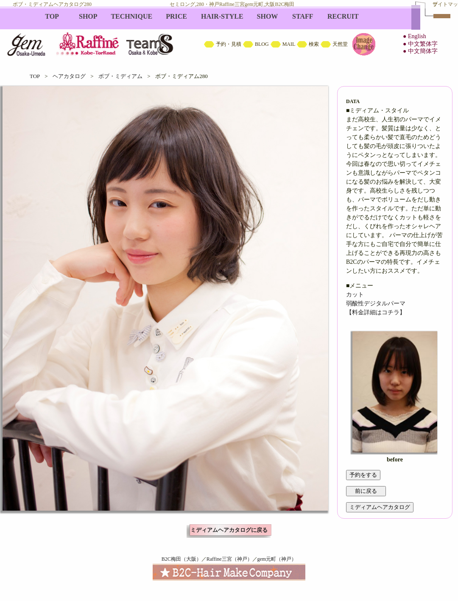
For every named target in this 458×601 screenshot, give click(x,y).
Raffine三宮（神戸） (229, 559)
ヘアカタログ (69, 76)
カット (355, 294)
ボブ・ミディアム (120, 76)
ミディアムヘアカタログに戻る (229, 530)
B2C (229, 34)
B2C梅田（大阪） (181, 559)
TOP (35, 76)
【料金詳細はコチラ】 (375, 312)
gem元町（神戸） (277, 559)
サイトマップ (445, 4)
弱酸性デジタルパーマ (375, 303)
